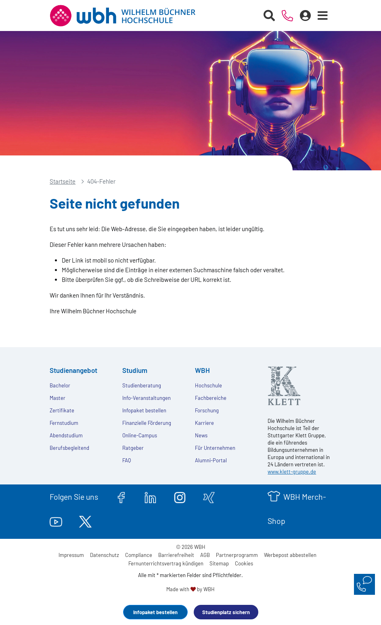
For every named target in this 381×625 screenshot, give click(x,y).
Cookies (244, 563)
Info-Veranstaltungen (146, 398)
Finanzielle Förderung (146, 423)
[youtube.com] (56, 521)
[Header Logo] (129, 15)
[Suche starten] (269, 15)
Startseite (62, 181)
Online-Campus (139, 435)
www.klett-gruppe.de (292, 471)
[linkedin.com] (150, 496)
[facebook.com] (121, 496)
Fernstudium (64, 423)
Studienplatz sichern (226, 612)
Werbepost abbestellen (290, 555)
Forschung (207, 410)
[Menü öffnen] (322, 15)
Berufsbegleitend (69, 448)
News (201, 435)
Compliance (138, 555)
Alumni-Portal (211, 460)
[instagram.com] (180, 496)
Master (57, 398)
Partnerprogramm (237, 555)
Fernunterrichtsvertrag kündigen (165, 563)
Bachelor (60, 385)
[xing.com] (209, 496)
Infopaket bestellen (155, 612)
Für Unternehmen (215, 448)
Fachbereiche (210, 398)
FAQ (126, 460)
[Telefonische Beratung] (287, 15)
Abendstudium (66, 435)
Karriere (204, 423)
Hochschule (208, 385)
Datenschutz (104, 555)
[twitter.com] (85, 521)
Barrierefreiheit (176, 555)
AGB (205, 555)
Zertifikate (62, 410)
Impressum (71, 555)
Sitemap (219, 563)
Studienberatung (141, 385)
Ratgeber (133, 448)
